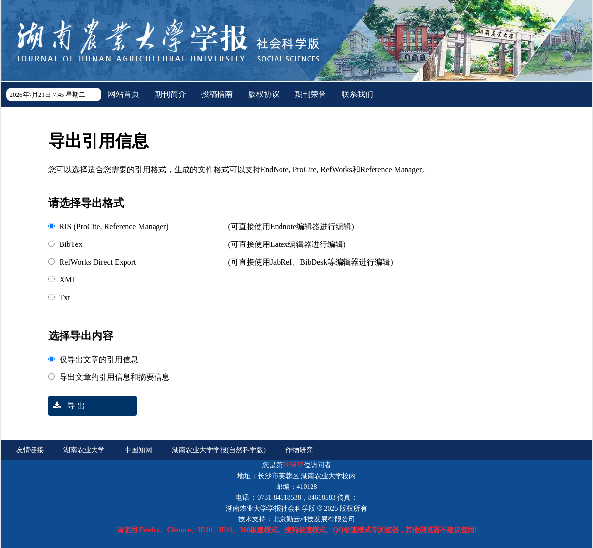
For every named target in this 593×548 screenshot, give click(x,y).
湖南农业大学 (84, 450)
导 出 (66, 405)
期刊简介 (170, 94)
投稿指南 (217, 94)
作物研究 (299, 450)
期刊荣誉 (310, 94)
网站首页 (123, 94)
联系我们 (357, 94)
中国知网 (138, 450)
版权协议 (264, 94)
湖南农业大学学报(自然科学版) (219, 450)
